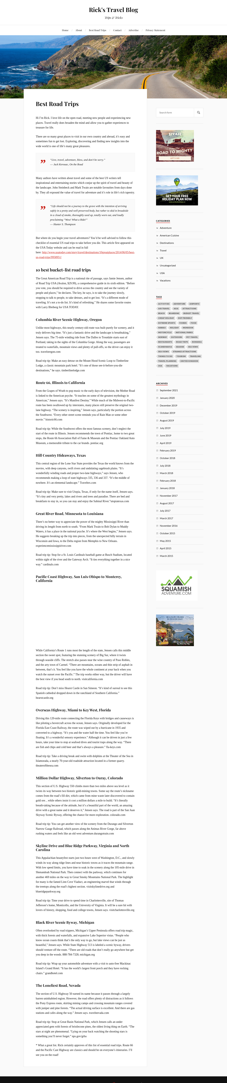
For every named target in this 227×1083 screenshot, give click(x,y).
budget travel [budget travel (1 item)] (191, 313)
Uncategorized (168, 265)
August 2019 (167, 420)
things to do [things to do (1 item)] (165, 356)
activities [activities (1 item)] (163, 304)
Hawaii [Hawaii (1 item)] (162, 328)
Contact (117, 30)
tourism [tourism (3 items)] (181, 356)
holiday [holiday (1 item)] (174, 328)
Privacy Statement (155, 30)
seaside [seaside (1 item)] (180, 347)
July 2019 (165, 427)
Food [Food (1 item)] (193, 323)
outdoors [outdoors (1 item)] (176, 337)
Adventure (166, 227)
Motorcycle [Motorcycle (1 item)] (165, 332)
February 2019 (168, 450)
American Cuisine (169, 235)
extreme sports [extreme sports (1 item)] (166, 323)
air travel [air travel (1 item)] (164, 308)
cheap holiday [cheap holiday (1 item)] (166, 318)
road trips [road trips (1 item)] (182, 342)
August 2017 (167, 503)
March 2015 (166, 555)
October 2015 (167, 533)
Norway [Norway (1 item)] (162, 337)
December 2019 (168, 405)
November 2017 (169, 495)
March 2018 (166, 473)
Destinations (167, 242)
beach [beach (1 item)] (161, 313)
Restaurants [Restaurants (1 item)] (165, 342)
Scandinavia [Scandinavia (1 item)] (165, 347)
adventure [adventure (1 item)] (179, 304)
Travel (163, 250)
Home (65, 30)
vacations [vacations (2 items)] (172, 366)
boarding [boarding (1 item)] (174, 313)
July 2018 (165, 465)
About (79, 30)
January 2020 (167, 397)
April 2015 (165, 548)
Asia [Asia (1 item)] (176, 308)
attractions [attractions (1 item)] (189, 308)
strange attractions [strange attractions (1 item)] (184, 351)
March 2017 (166, 518)
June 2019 (165, 435)
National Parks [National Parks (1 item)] (184, 332)
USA (162, 272)
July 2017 (165, 510)
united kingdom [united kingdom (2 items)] (189, 361)
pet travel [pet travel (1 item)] (192, 337)
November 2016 (169, 525)
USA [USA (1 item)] (160, 366)
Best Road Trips (97, 30)
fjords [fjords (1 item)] (183, 323)
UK (161, 257)
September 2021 (169, 390)
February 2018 (168, 480)
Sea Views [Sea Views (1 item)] (163, 351)
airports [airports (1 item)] (194, 304)
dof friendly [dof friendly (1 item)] (185, 318)
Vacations (165, 280)
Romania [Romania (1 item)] (197, 342)
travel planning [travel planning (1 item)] (167, 361)
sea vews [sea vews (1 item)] (193, 347)
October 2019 (167, 412)
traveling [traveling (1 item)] (195, 356)
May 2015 (165, 540)
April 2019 (165, 442)
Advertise (133, 30)
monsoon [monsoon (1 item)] (188, 328)
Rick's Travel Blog (113, 10)
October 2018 (167, 457)
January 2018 (167, 488)
